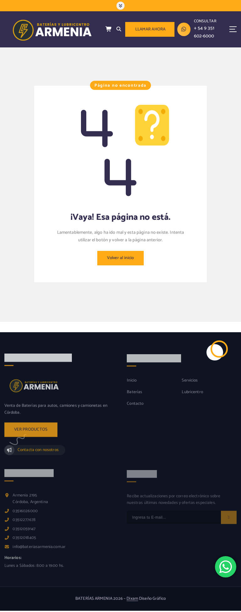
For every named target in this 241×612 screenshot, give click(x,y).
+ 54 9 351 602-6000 (204, 32)
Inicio (132, 384)
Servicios (190, 384)
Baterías (134, 396)
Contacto (135, 407)
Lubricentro (192, 396)
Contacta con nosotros (38, 453)
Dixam (132, 598)
